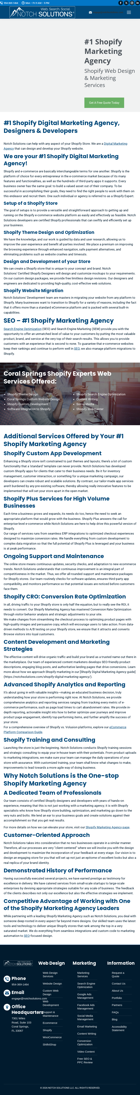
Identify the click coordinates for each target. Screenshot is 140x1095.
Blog (114, 1019)
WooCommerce (52, 1037)
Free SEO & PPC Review (85, 1060)
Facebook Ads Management (86, 1006)
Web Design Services (50, 974)
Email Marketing (87, 1026)
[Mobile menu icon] (129, 12)
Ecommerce (50, 1022)
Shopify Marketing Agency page (107, 827)
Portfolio (117, 997)
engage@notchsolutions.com (106, 12)
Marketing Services (83, 974)
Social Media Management (85, 1017)
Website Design (52, 983)
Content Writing (86, 1033)
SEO (77, 348)
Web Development (51, 1003)
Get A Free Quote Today (104, 102)
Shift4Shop (49, 1044)
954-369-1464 (9, 3)
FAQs (115, 1012)
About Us (117, 990)
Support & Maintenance (51, 1014)
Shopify (47, 1030)
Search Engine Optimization (23, 329)
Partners (117, 1005)
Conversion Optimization (84, 1042)
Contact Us (118, 983)
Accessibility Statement (119, 1028)
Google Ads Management (85, 996)
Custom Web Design (51, 992)
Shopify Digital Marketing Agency (61, 160)
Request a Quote (118, 974)
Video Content (86, 1051)
